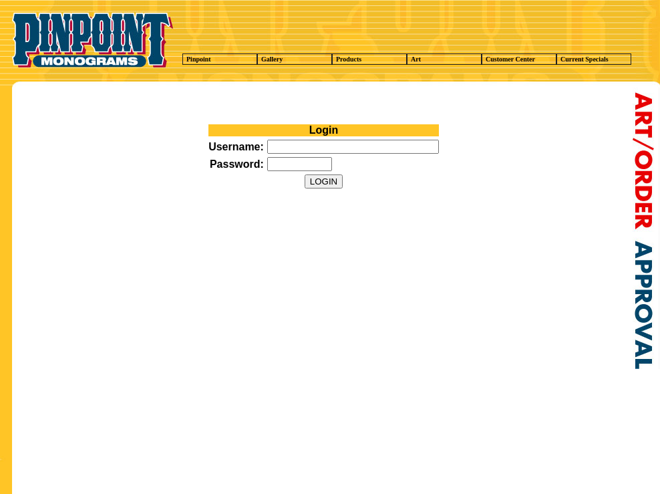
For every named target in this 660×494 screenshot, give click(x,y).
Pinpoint (221, 59)
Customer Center (521, 59)
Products (371, 59)
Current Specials (595, 59)
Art (446, 59)
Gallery (296, 59)
